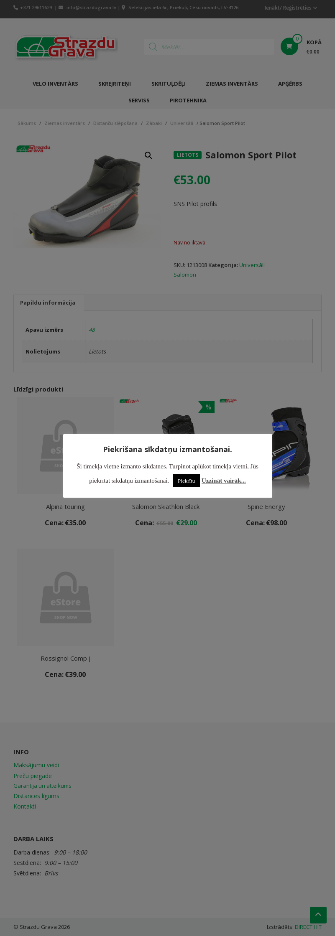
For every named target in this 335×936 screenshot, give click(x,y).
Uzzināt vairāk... (224, 480)
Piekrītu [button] (186, 481)
